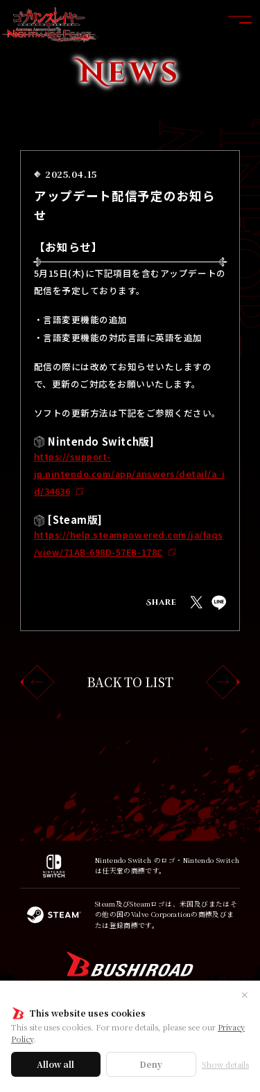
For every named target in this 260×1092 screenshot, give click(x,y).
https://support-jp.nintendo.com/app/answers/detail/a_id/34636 (129, 474)
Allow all (55, 1064)
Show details (225, 1064)
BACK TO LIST (130, 682)
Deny (150, 1064)
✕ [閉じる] (245, 994)
